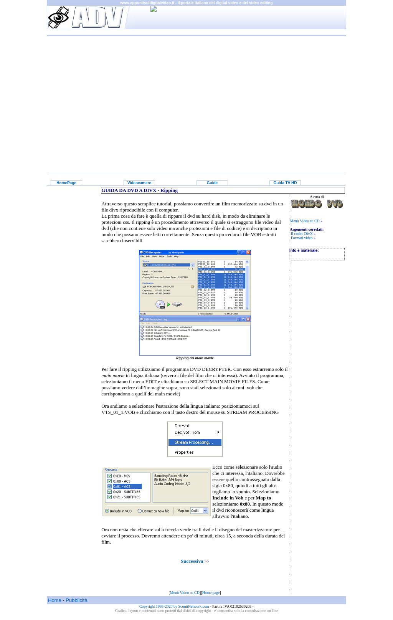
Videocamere (139, 183)
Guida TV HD (285, 183)
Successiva (192, 561)
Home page (211, 592)
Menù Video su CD (185, 592)
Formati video (301, 238)
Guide (212, 183)
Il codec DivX (302, 233)
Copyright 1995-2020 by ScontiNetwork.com (174, 606)
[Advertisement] (196, 99)
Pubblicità (76, 600)
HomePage (66, 183)
